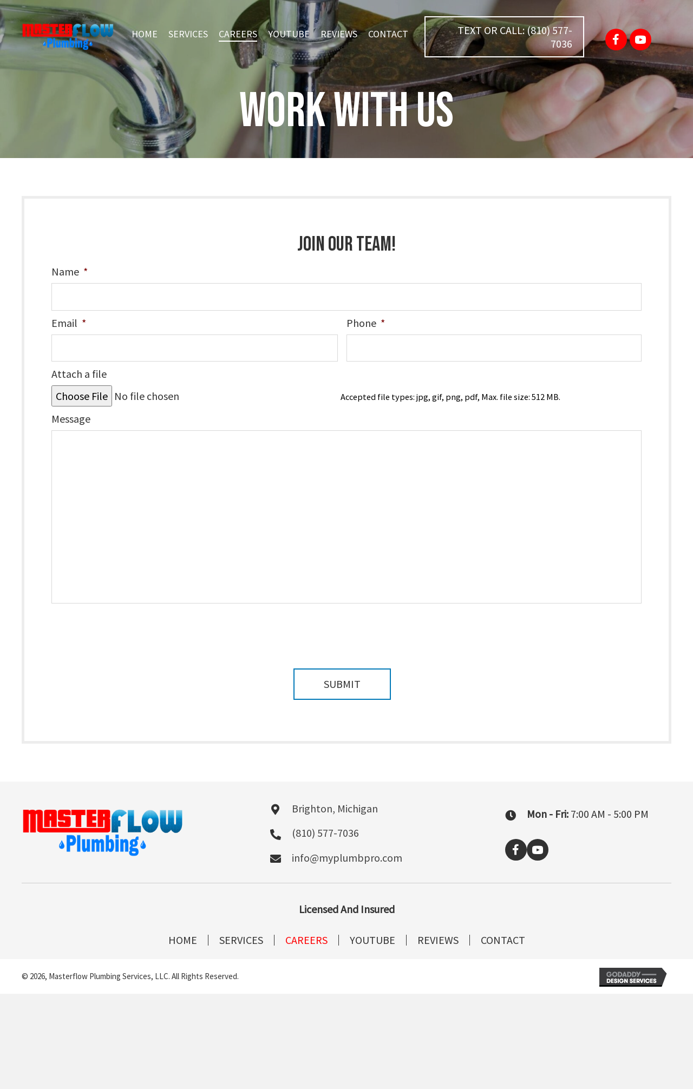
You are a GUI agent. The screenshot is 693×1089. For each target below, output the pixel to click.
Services (241, 940)
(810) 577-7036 (325, 832)
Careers (306, 940)
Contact (503, 940)
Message (70, 418)
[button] (504, 36)
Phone (365, 323)
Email (68, 323)
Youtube (372, 940)
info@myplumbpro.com (347, 857)
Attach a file (79, 374)
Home (182, 940)
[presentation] (133, 630)
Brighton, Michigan (335, 808)
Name (69, 271)
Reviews (438, 940)
